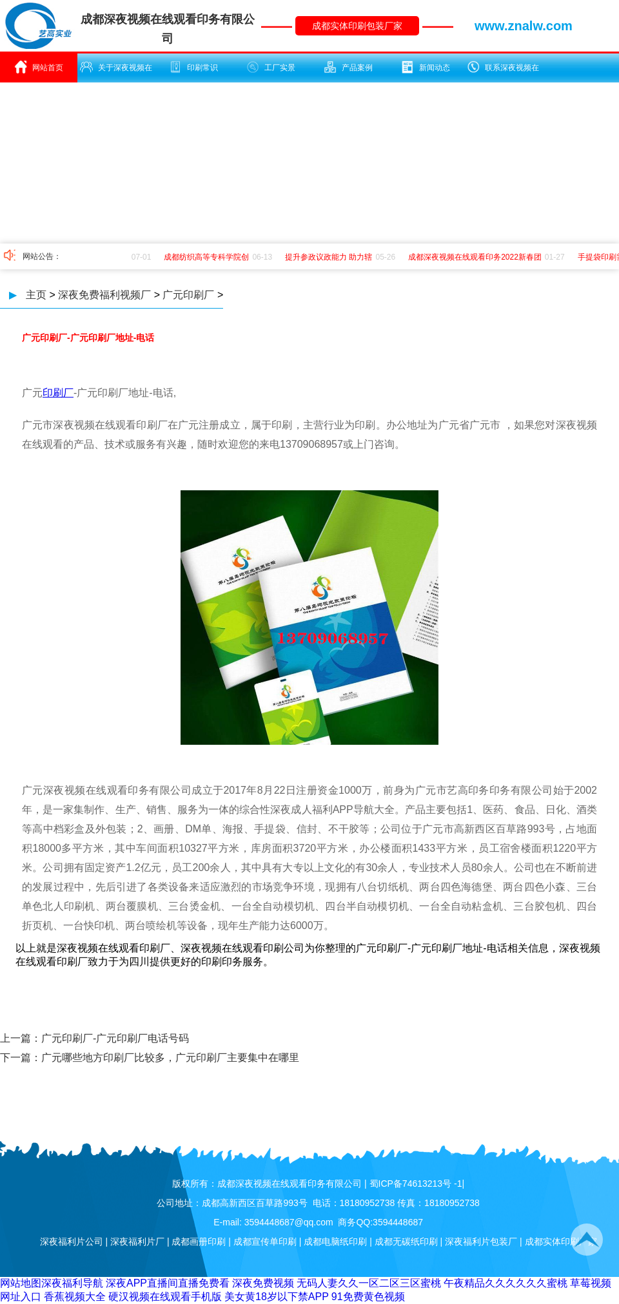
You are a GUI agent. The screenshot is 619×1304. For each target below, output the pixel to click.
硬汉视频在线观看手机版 (165, 1296)
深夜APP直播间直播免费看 (168, 1283)
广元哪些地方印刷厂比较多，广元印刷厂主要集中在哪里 (170, 1057)
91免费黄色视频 (368, 1296)
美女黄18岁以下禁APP (276, 1296)
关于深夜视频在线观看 (116, 71)
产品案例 (348, 67)
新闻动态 (425, 67)
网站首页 (38, 67)
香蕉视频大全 (75, 1296)
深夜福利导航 (72, 1283)
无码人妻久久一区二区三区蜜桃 (369, 1283)
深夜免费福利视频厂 (104, 294)
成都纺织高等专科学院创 (208, 257)
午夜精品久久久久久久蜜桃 (505, 1283)
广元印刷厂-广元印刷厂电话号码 (115, 1038)
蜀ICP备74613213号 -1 (415, 1183)
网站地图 (20, 1283)
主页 (36, 294)
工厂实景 (270, 67)
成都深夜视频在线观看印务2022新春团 (477, 257)
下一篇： (20, 1057)
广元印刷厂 (188, 294)
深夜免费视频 (263, 1283)
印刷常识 (193, 67)
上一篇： (20, 1038)
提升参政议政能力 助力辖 (330, 257)
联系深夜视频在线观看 (503, 71)
